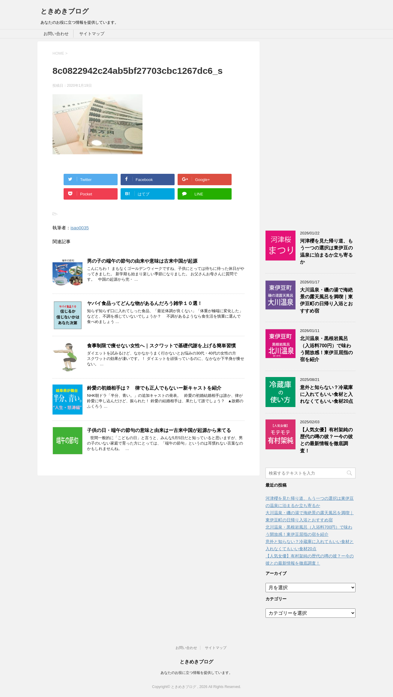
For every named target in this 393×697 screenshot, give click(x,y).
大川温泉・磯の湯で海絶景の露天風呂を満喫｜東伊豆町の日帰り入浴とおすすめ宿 (326, 300)
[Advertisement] (311, 131)
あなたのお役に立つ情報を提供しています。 (196, 673)
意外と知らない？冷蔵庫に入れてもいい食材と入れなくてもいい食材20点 (326, 394)
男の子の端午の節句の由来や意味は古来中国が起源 (142, 261)
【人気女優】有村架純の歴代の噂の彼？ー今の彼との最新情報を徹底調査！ (326, 440)
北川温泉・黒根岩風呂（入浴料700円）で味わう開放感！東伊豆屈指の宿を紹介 (326, 349)
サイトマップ (91, 33)
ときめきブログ (64, 11)
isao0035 (79, 227)
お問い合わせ (56, 33)
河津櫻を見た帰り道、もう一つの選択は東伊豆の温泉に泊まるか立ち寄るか (326, 251)
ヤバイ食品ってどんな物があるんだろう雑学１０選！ (144, 303)
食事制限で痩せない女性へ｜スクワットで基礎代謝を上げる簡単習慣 (161, 345)
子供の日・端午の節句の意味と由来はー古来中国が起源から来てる (159, 430)
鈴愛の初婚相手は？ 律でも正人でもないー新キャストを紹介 (154, 388)
